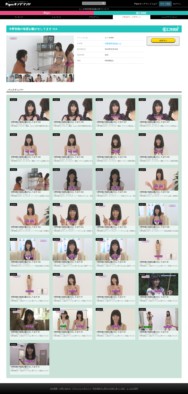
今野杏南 (108, 43)
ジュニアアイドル (169, 17)
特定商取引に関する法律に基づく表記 (109, 389)
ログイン (164, 39)
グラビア (94, 17)
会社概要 (54, 389)
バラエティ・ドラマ (131, 17)
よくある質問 (132, 389)
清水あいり (116, 43)
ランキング (19, 17)
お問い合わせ (65, 389)
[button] (72, 38)
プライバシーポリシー (81, 389)
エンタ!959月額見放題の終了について (94, 9)
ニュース (56, 17)
